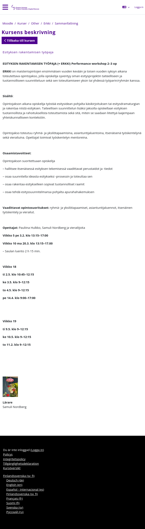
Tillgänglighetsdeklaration (21, 463)
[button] (126, 7)
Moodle (7, 23)
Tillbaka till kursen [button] (19, 40)
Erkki (47, 23)
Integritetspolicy (14, 459)
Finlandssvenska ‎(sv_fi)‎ (18, 476)
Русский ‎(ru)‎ (14, 512)
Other (35, 23)
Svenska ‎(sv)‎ (14, 507)
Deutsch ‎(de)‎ (15, 480)
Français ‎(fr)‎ (14, 498)
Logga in (138, 7)
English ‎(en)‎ (14, 485)
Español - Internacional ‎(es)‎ (25, 489)
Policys (8, 454)
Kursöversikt (12, 468)
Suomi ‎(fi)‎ (13, 503)
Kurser (22, 23)
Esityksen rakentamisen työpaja (28, 52)
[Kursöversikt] (25, 7)
